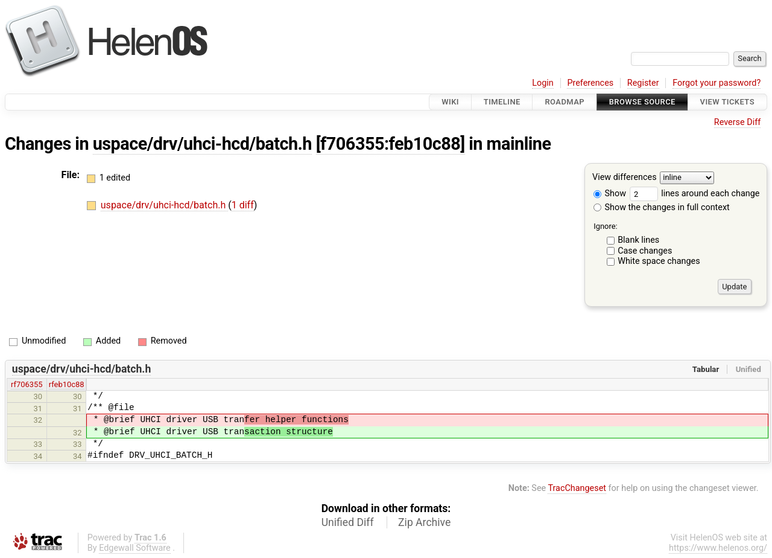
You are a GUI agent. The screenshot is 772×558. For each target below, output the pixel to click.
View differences (624, 178)
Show (609, 193)
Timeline (502, 101)
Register (643, 83)
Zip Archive (424, 522)
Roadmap (564, 101)
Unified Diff (347, 522)
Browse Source (642, 101)
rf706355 (27, 384)
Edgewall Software (135, 548)
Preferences (590, 83)
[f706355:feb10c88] (390, 143)
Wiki (450, 101)
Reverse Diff (737, 122)
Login (543, 83)
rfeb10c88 (66, 384)
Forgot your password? (716, 83)
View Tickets (727, 101)
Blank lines (638, 240)
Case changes (645, 251)
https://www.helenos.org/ (718, 548)
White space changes (659, 261)
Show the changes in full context (661, 207)
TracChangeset (577, 488)
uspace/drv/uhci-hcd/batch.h (202, 143)
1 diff (243, 205)
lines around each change (695, 193)
